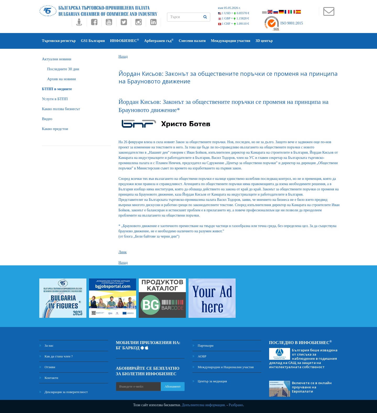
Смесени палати (192, 41)
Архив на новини (61, 79)
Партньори (202, 345)
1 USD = (234, 13)
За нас (46, 345)
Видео (47, 119)
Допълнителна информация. (204, 405)
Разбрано (236, 405)
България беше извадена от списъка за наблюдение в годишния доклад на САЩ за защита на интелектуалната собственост (303, 358)
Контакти (48, 378)
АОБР (199, 356)
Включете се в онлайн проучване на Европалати (312, 387)
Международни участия (230, 41)
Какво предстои (55, 129)
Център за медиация (209, 381)
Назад (123, 56)
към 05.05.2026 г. (229, 8)
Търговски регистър (59, 41)
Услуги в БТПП (55, 99)
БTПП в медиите (57, 89)
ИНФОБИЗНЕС (124, 40)
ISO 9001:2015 (283, 23)
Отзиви (47, 367)
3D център (264, 41)
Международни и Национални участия (223, 367)
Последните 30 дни (63, 69)
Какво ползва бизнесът (61, 109)
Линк (123, 252)
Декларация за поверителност (63, 392)
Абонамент (173, 386)
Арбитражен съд (159, 40)
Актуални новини (56, 59)
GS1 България (93, 41)
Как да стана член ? (56, 356)
